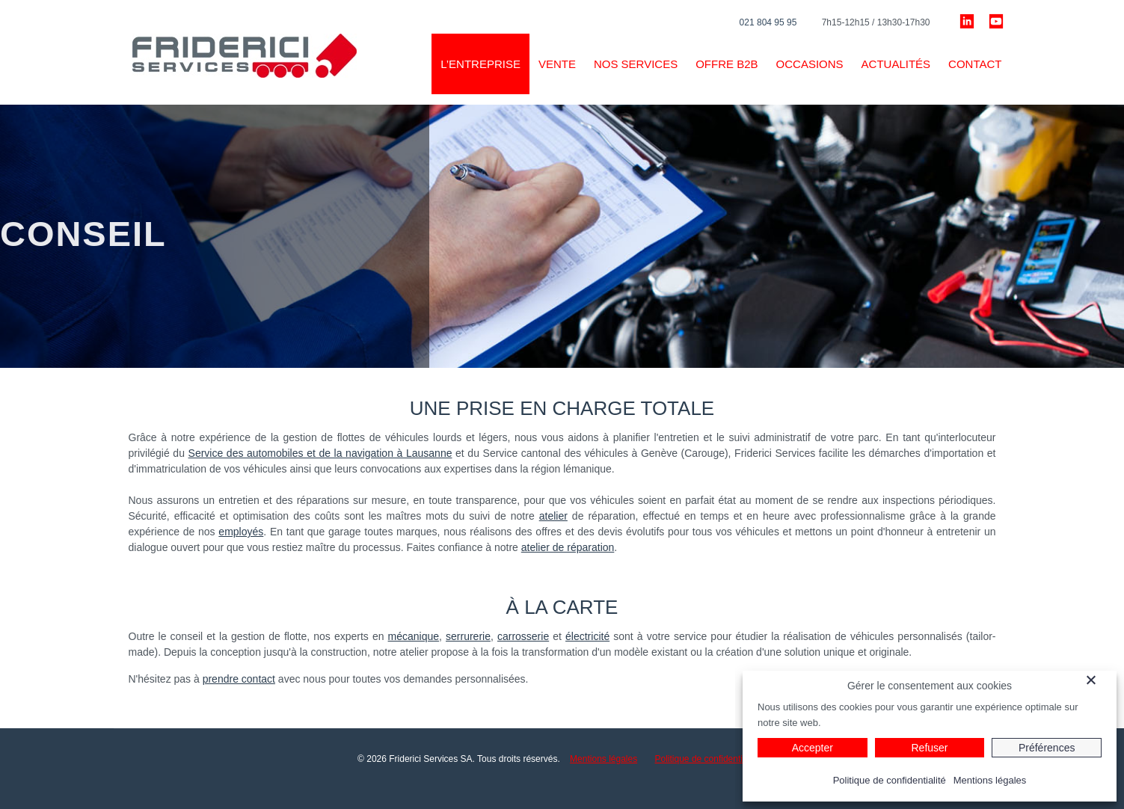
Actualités (896, 64)
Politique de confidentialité (707, 759)
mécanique (414, 636)
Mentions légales (603, 759)
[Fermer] (1099, 679)
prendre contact (239, 679)
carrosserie (523, 636)
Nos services (636, 64)
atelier (553, 516)
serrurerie (468, 636)
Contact (974, 64)
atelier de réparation (568, 547)
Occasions (810, 64)
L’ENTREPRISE (480, 64)
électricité (587, 636)
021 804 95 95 (768, 22)
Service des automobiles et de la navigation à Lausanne (320, 453)
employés (240, 532)
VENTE (557, 64)
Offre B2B (726, 64)
